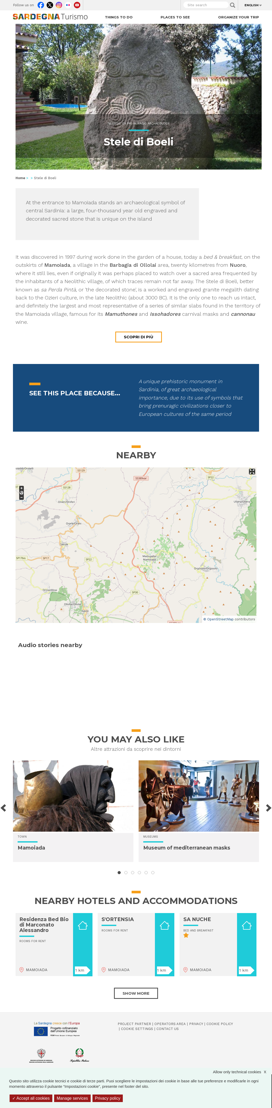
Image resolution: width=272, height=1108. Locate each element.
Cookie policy (219, 1024)
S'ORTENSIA (118, 919)
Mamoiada (31, 848)
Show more (136, 993)
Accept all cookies (31, 1098)
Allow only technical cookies (242, 1072)
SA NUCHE (197, 919)
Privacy (196, 1024)
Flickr (68, 4)
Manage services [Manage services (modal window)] (72, 1098)
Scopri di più (138, 336)
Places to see (175, 17)
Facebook (41, 4)
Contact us (167, 1029)
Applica (232, 5)
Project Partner (134, 1024)
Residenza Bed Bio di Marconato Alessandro (44, 924)
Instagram (59, 4)
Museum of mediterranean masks (186, 848)
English (252, 5)
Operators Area (170, 1024)
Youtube (77, 4)
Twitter (50, 4)
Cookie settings (137, 1029)
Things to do (119, 17)
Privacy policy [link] (107, 1098)
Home (20, 178)
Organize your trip (238, 17)
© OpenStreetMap (218, 619)
